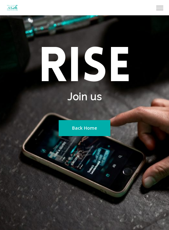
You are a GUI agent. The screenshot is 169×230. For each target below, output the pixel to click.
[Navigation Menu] (159, 7)
